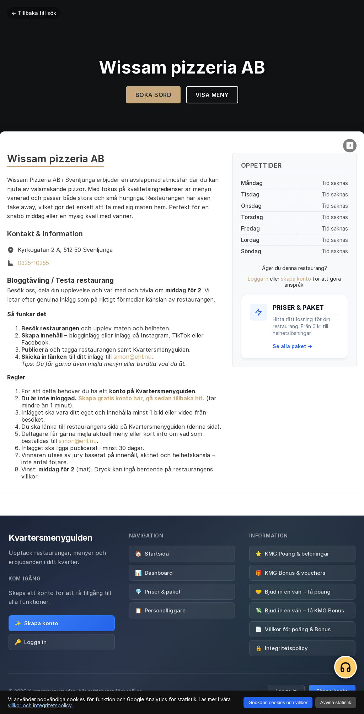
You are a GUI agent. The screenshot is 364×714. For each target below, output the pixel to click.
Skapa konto (36, 623)
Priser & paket (158, 591)
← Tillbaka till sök (33, 13)
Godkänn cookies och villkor (277, 702)
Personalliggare (160, 610)
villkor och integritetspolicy (40, 705)
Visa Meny (212, 94)
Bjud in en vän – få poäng (293, 591)
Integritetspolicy (281, 647)
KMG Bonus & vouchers (290, 572)
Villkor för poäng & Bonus (293, 629)
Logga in (258, 279)
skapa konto (296, 279)
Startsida (152, 553)
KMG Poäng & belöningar (292, 553)
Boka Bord (153, 94)
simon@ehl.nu (132, 356)
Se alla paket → (292, 346)
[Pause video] (350, 146)
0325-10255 (33, 262)
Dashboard (154, 572)
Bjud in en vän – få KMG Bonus (299, 610)
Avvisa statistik (335, 702)
